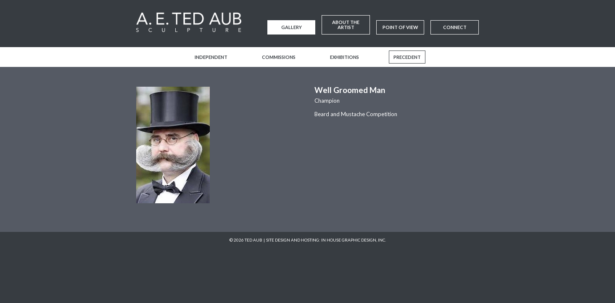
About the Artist (345, 24)
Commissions (279, 57)
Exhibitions (344, 57)
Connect (455, 27)
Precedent (407, 57)
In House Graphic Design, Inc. (353, 239)
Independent (211, 57)
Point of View (400, 27)
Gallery (291, 27)
